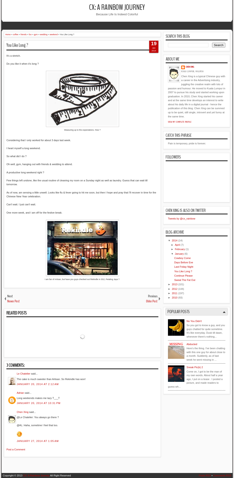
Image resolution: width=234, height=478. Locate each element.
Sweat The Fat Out (184, 280)
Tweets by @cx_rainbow (181, 218)
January (179, 253)
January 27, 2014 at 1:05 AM (38, 441)
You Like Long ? (17, 45)
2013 (174, 284)
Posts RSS (205, 475)
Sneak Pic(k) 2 (194, 367)
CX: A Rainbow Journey (117, 7)
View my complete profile (179, 122)
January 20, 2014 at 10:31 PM (39, 403)
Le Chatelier (23, 373)
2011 (174, 293)
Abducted (191, 344)
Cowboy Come (182, 258)
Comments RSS (222, 475)
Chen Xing (22, 412)
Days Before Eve (183, 262)
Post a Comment (15, 449)
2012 (174, 289)
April (177, 244)
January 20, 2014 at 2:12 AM (38, 384)
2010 (174, 297)
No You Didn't (194, 321)
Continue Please (183, 275)
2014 (174, 240)
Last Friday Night (183, 266)
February (180, 249)
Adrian (20, 392)
